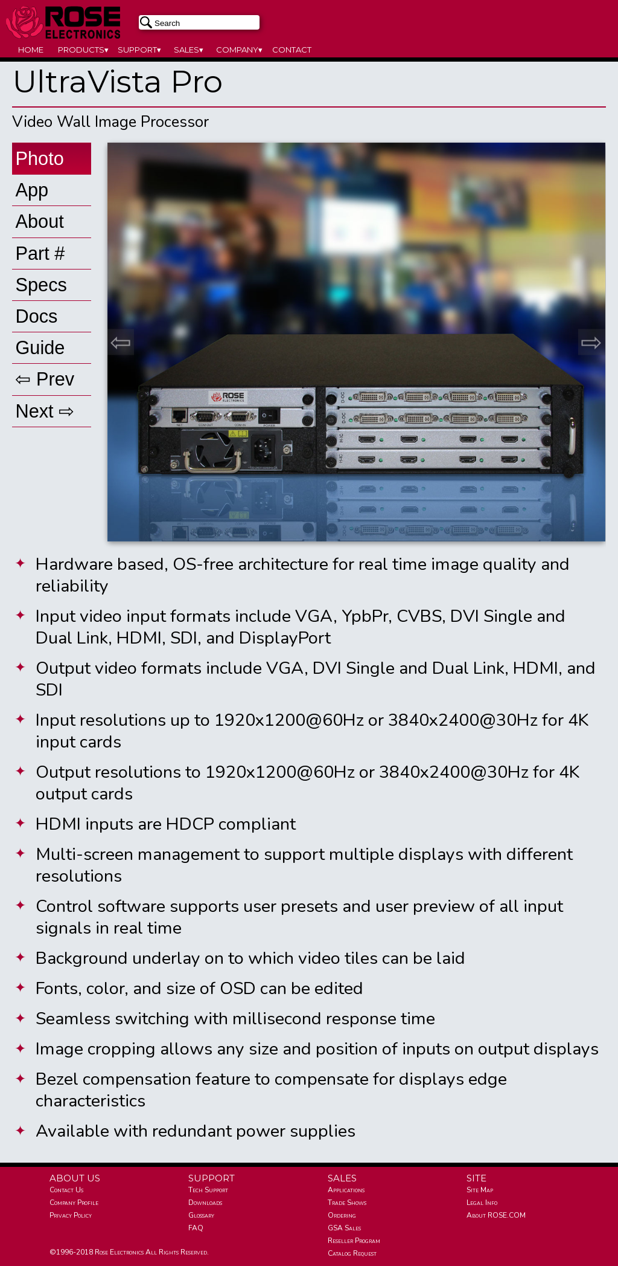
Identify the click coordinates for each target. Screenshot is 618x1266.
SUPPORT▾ (139, 49)
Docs (36, 316)
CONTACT (291, 49)
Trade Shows (347, 1202)
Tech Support (208, 1190)
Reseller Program (354, 1240)
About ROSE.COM (496, 1215)
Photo (39, 158)
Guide (40, 347)
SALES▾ (188, 49)
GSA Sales (344, 1228)
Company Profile (73, 1202)
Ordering (342, 1215)
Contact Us (66, 1190)
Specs (40, 285)
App (31, 190)
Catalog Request (352, 1253)
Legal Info (482, 1202)
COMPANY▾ (239, 49)
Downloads (205, 1202)
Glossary (201, 1215)
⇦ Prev (44, 379)
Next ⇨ (44, 411)
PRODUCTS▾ (83, 49)
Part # (40, 253)
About (39, 221)
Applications (346, 1190)
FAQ (195, 1228)
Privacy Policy (70, 1215)
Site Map (480, 1190)
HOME (30, 49)
